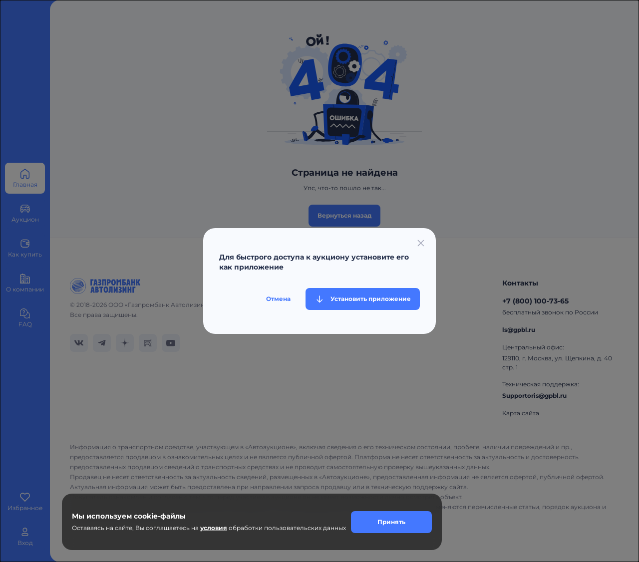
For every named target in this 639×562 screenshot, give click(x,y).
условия (213, 528)
